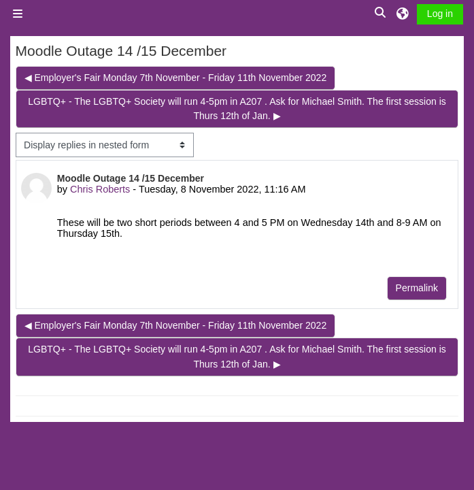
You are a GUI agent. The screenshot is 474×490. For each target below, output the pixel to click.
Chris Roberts (100, 189)
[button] (381, 13)
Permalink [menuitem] (417, 287)
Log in (440, 13)
